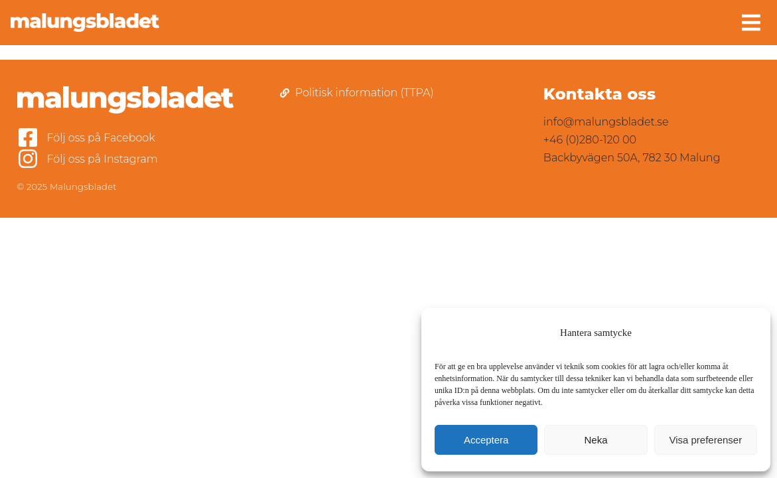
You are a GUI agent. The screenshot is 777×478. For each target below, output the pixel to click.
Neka (595, 439)
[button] (751, 23)
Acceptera (486, 439)
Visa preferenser (705, 439)
